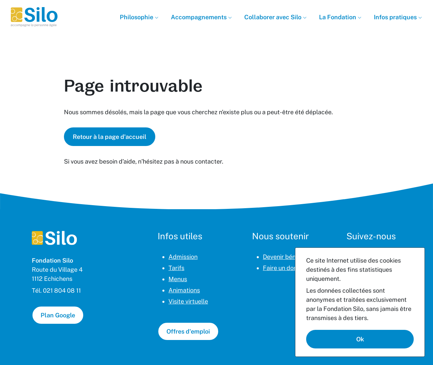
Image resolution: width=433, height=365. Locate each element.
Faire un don (280, 267)
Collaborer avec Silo (273, 17)
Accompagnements (199, 17)
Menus (177, 279)
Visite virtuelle (188, 301)
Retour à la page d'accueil (109, 136)
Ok (360, 339)
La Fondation (338, 17)
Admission (183, 256)
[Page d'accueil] (54, 238)
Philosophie (137, 17)
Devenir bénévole (287, 256)
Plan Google (58, 315)
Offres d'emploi (188, 331)
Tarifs (176, 267)
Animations (184, 290)
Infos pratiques (396, 17)
